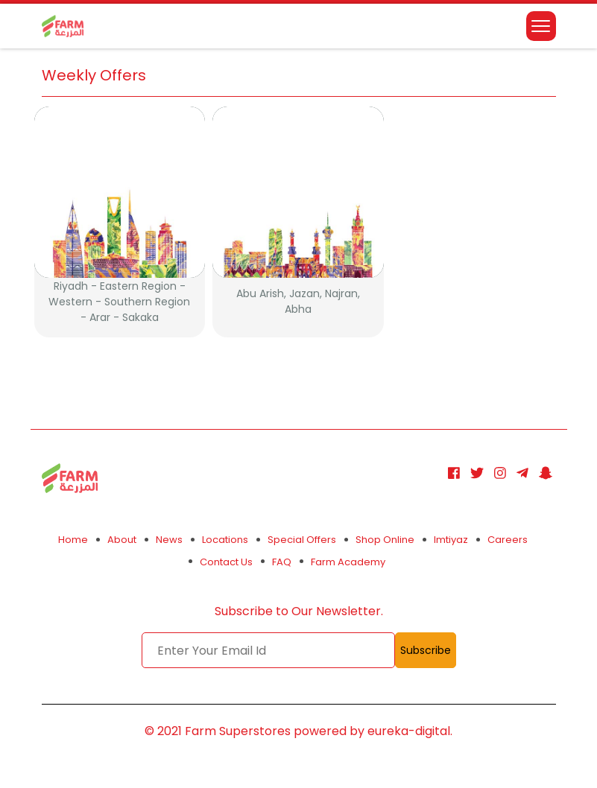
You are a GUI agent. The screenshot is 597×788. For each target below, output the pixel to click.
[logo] (62, 22)
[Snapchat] (545, 473)
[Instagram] (500, 473)
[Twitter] (477, 473)
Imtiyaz (451, 540)
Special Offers (302, 540)
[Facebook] (454, 473)
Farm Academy (348, 562)
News (169, 540)
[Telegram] (522, 473)
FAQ (281, 562)
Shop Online (385, 540)
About (121, 540)
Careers (507, 540)
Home (73, 540)
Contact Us (226, 562)
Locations (225, 540)
